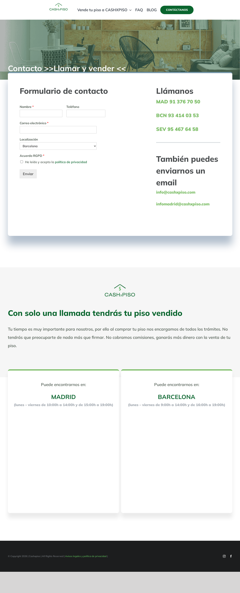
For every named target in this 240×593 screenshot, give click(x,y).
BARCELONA (176, 397)
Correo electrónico (34, 123)
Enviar (28, 174)
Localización (29, 139)
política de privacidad (71, 162)
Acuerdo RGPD (32, 156)
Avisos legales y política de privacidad (86, 556)
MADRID (63, 397)
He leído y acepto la (56, 162)
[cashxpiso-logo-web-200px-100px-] (58, 4)
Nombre (27, 107)
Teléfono (72, 107)
